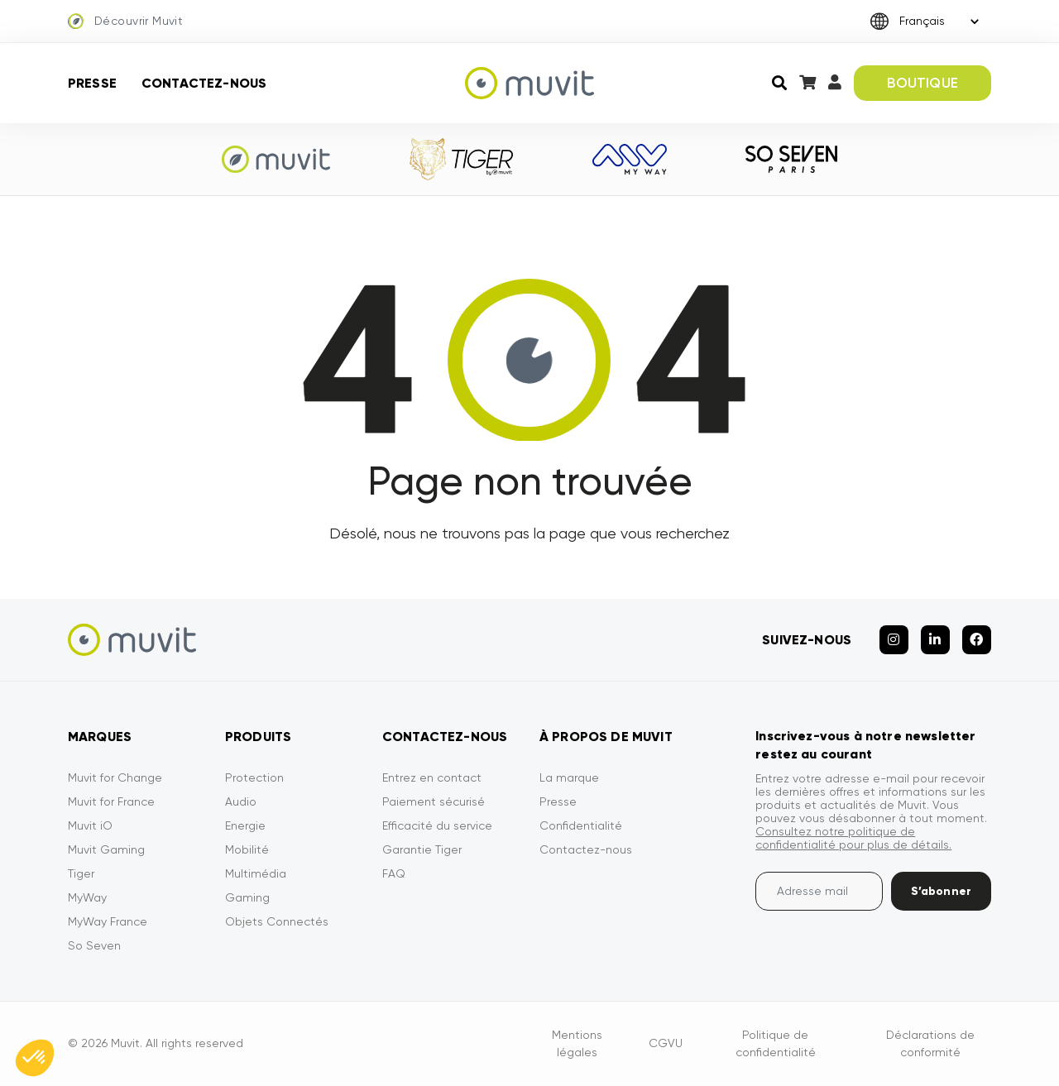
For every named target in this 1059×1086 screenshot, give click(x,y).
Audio (240, 801)
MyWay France (107, 921)
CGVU (666, 1043)
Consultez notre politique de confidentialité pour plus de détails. (853, 838)
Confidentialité (580, 825)
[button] (35, 1058)
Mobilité (247, 849)
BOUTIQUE (922, 82)
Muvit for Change (115, 777)
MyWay (87, 897)
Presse (92, 83)
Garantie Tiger (422, 849)
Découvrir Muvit (125, 21)
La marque (569, 777)
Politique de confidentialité (776, 1043)
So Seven (94, 945)
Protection (254, 777)
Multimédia (255, 873)
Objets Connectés (276, 921)
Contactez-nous (203, 83)
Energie (245, 825)
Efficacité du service (437, 825)
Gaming (247, 897)
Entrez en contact (432, 777)
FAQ (393, 873)
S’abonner (941, 891)
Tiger (81, 873)
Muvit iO (90, 825)
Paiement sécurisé (433, 801)
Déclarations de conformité (930, 1043)
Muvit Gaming (106, 849)
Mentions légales (577, 1043)
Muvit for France (111, 801)
